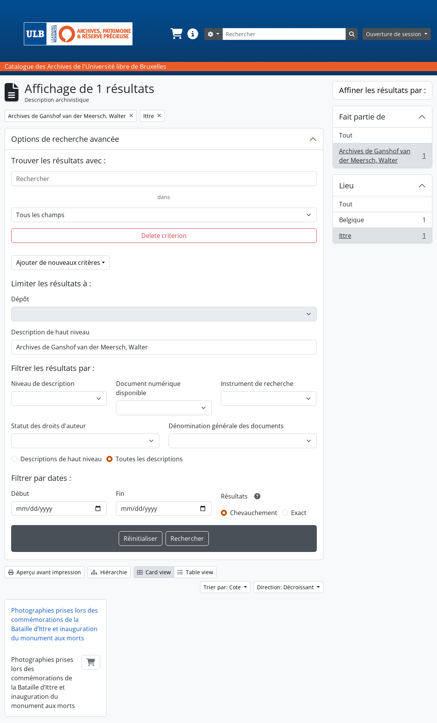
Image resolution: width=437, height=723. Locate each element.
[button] (175, 33)
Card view (154, 572)
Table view (195, 572)
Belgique (382, 221)
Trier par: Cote (223, 587)
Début (20, 493)
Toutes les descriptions (149, 459)
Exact (298, 513)
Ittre (382, 237)
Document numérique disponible (148, 388)
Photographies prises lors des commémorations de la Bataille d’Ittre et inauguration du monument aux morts (54, 624)
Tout (346, 135)
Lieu (346, 185)
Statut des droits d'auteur (48, 426)
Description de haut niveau (50, 332)
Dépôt (20, 299)
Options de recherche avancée (65, 139)
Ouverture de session (394, 34)
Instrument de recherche (257, 383)
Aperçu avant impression (44, 572)
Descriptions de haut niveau (61, 459)
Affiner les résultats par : (382, 90)
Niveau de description (42, 383)
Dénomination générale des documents (226, 426)
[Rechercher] (284, 34)
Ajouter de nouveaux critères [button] (58, 262)
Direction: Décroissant (286, 587)
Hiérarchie (109, 572)
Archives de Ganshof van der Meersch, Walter (382, 156)
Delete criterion (164, 235)
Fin (120, 493)
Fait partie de (362, 116)
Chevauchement (253, 513)
